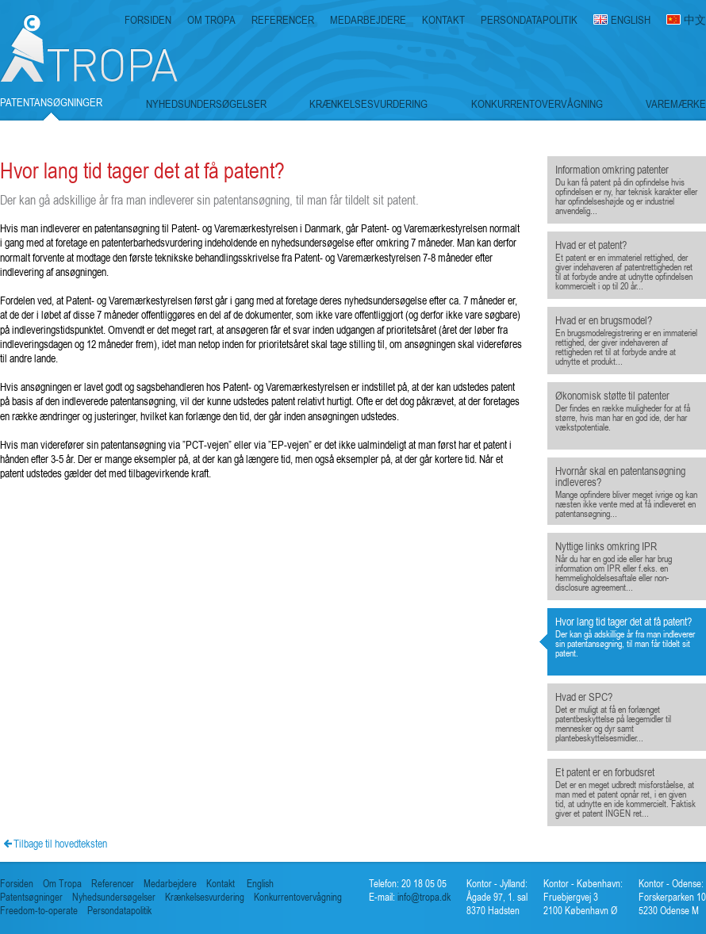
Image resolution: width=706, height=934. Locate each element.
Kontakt (220, 884)
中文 (695, 19)
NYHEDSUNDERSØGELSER (206, 104)
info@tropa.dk (423, 897)
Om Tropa (62, 884)
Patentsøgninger (31, 897)
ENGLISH (630, 19)
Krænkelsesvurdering (204, 897)
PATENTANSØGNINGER (51, 103)
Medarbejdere (170, 884)
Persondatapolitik (119, 911)
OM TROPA (211, 19)
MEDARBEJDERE (368, 19)
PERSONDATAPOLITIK (529, 19)
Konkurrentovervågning (298, 897)
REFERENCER (282, 19)
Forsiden (16, 884)
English (260, 884)
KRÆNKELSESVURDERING (368, 104)
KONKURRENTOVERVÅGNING (537, 104)
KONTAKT (443, 19)
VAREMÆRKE (676, 104)
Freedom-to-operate (39, 911)
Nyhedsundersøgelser (113, 897)
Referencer (112, 884)
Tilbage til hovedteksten (60, 843)
